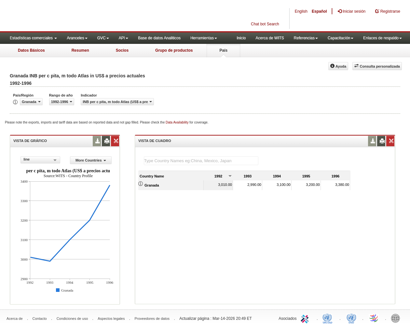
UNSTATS (351, 317)
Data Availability (177, 122)
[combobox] (40, 159)
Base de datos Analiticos (159, 38)
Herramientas (203, 38)
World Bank (396, 317)
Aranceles (77, 38)
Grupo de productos (174, 50)
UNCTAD (328, 317)
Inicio (241, 38)
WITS (65, 16)
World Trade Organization (374, 317)
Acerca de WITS (269, 38)
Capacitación (340, 38)
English (301, 11)
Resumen (80, 50)
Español (319, 11)
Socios (122, 50)
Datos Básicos (31, 50)
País (223, 50)
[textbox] (201, 160)
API (123, 38)
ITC (305, 317)
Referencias (306, 38)
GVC (103, 38)
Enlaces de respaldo (382, 38)
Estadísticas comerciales (33, 38)
